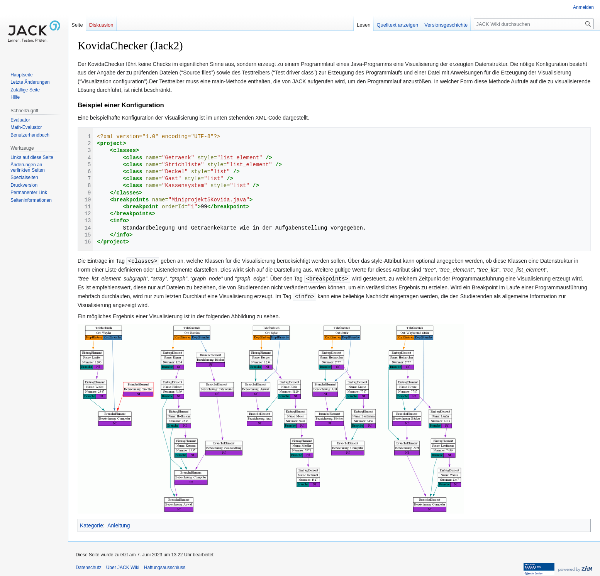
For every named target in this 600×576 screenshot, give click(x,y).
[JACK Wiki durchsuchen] (534, 24)
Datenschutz (89, 566)
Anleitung (118, 524)
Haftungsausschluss (164, 566)
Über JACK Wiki (122, 566)
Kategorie (91, 524)
